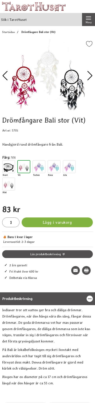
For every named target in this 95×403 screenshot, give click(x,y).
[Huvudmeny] (88, 19)
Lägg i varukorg (57, 222)
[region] (47, 298)
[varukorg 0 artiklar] (88, 6)
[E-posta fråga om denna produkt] (75, 270)
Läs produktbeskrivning (45, 254)
